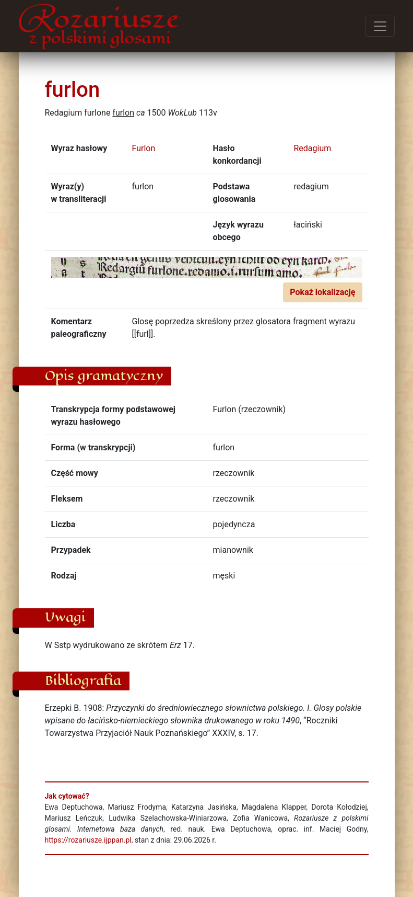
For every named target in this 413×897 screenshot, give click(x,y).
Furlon (144, 148)
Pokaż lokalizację (322, 292)
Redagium (313, 148)
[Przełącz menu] (380, 26)
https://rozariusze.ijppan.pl (88, 840)
